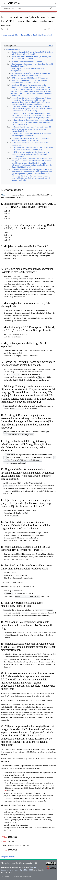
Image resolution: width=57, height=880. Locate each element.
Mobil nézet (49, 877)
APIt (5, 786)
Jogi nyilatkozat (37, 877)
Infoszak (12, 852)
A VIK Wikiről (25, 877)
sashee (5, 837)
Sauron (5, 195)
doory (4, 846)
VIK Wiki (14, 3)
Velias (4, 833)
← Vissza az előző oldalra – (26, 35)
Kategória (4, 852)
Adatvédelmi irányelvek (9, 877)
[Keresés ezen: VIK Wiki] (28, 8)
